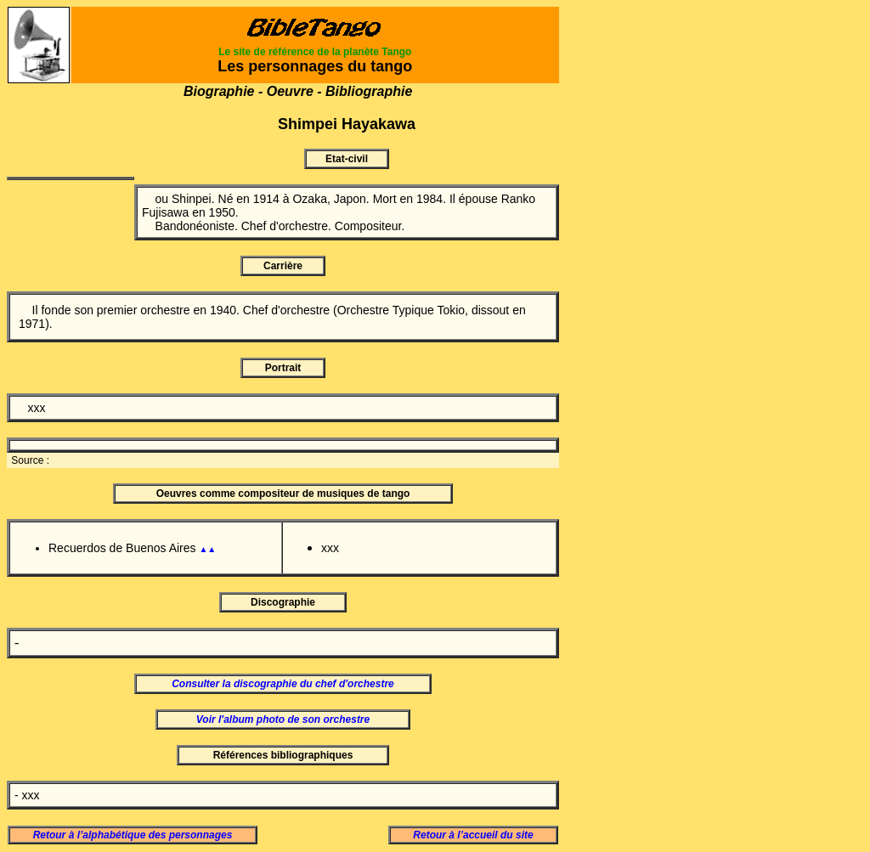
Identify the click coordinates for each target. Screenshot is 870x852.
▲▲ (207, 549)
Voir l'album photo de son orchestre (283, 719)
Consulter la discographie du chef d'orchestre (283, 684)
